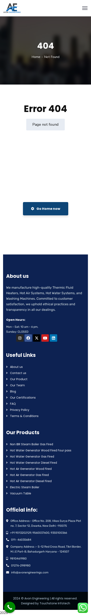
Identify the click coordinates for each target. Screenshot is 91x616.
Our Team (17, 385)
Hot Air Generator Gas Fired (29, 475)
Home (36, 57)
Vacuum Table (20, 493)
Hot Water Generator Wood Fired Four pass (40, 450)
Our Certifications (23, 398)
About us (16, 367)
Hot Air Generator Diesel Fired (31, 481)
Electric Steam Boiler (24, 487)
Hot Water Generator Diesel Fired (33, 463)
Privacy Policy (19, 410)
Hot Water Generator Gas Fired (32, 456)
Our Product (18, 379)
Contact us (18, 373)
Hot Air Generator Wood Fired (31, 469)
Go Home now (45, 208)
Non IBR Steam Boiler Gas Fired (31, 444)
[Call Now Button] (9, 607)
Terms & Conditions (24, 416)
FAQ (13, 404)
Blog (13, 391)
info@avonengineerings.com (29, 572)
